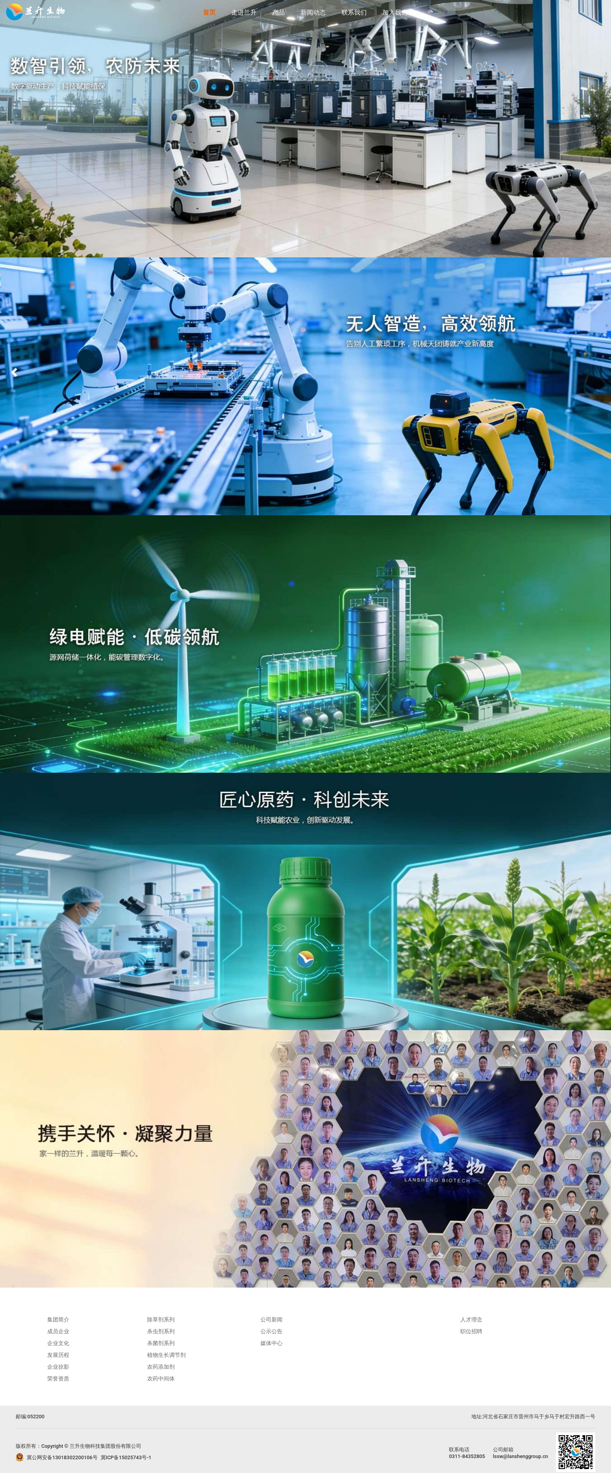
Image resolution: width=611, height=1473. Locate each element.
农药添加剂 (161, 1367)
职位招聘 (471, 1331)
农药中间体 (161, 1378)
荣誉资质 (58, 1378)
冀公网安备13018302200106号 (62, 1457)
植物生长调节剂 (166, 1355)
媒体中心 (271, 1343)
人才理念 (471, 1319)
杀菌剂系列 (161, 1343)
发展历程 (58, 1355)
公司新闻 (271, 1319)
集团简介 (58, 1319)
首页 (209, 12)
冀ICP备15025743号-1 (126, 1457)
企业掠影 (58, 1367)
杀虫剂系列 (161, 1331)
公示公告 (271, 1331)
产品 (278, 12)
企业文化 (58, 1343)
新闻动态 (313, 12)
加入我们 (395, 12)
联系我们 (354, 12)
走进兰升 (244, 12)
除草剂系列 (161, 1319)
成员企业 (58, 1331)
